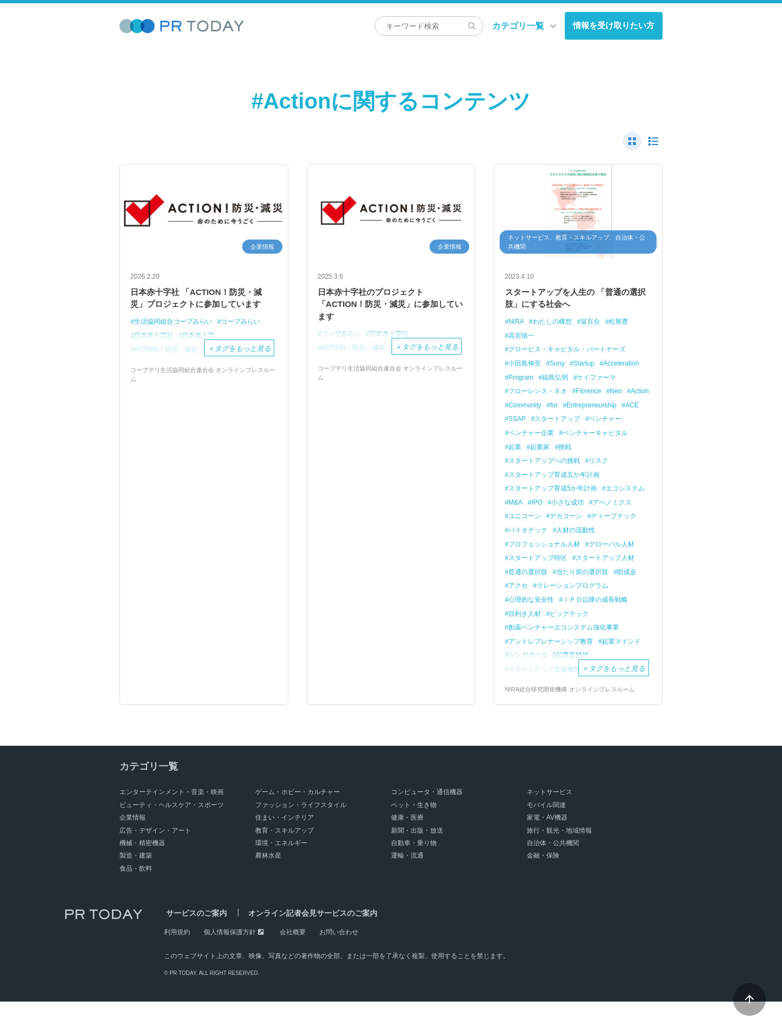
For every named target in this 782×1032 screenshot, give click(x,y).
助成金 (584, 602)
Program (570, 381)
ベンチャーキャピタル (602, 450)
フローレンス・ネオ (591, 395)
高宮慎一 (523, 340)
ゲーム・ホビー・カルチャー (297, 822)
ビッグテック (530, 643)
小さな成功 (623, 519)
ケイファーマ (530, 395)
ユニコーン (577, 533)
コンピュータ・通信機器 (427, 822)
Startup (589, 367)
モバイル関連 (546, 835)
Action (577, 409)
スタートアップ (533, 436)
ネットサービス (549, 822)
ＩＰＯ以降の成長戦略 (544, 630)
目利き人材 (605, 630)
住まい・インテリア (284, 848)
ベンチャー (584, 436)
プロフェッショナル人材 (599, 561)
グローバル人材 (533, 574)
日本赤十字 (203, 355)
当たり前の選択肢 (537, 602)
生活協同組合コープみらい (176, 341)
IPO (590, 519)
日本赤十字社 (155, 355)
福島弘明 (607, 381)
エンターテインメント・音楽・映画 (171, 822)
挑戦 (569, 464)
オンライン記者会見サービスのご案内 (305, 943)
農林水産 (268, 886)
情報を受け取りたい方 (613, 25)
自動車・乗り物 (414, 873)
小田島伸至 (526, 367)
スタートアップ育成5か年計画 (556, 505)
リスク (605, 478)
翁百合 (596, 326)
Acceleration (528, 381)
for (513, 423)
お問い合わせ (338, 962)
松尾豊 (627, 326)
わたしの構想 (555, 326)
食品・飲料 (135, 898)
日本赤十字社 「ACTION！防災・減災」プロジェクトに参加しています (203, 308)
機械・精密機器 (142, 873)
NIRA (517, 326)
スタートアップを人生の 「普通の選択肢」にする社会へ (575, 300)
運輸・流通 (407, 886)
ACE (596, 423)
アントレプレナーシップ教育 (555, 671)
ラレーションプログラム (547, 616)
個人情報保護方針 (230, 962)
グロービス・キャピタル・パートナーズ (572, 354)
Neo (551, 409)
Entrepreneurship (553, 423)
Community (614, 409)
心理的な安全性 (620, 616)
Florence (523, 409)
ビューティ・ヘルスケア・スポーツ (171, 835)
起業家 (542, 464)
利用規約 (177, 962)
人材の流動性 (530, 561)
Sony (561, 367)
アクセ (615, 602)
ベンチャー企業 (533, 450)
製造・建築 (135, 886)
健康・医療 (407, 848)
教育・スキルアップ (284, 860)
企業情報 (132, 848)
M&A (567, 519)
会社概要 (293, 962)
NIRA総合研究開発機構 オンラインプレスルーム (575, 719)
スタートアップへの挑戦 (547, 478)
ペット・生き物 (414, 835)
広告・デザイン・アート (155, 860)
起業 (516, 464)
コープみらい (249, 341)
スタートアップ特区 (598, 574)
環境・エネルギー (281, 873)
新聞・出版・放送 (417, 860)
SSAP (622, 423)
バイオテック (588, 547)
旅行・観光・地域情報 (559, 860)
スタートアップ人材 (540, 588)
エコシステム (530, 519)
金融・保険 (543, 886)
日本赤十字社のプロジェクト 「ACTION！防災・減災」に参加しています (390, 308)
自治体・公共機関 (553, 873)
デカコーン (622, 533)
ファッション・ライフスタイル (300, 835)
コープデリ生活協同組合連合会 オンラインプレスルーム (202, 408)
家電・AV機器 (547, 848)
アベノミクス (530, 533)
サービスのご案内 (194, 943)
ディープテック (533, 547)
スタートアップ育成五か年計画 (558, 492)
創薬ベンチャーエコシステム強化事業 (569, 657)
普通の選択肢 (602, 588)
